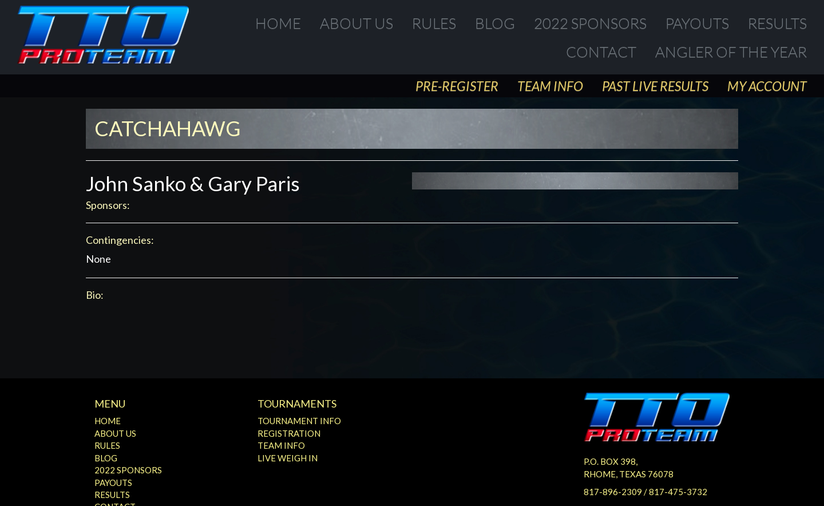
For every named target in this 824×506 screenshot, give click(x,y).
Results (777, 23)
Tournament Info (299, 421)
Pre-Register (456, 86)
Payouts (697, 23)
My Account (767, 86)
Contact (601, 51)
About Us (356, 23)
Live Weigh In (288, 458)
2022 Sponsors (590, 23)
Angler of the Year (731, 51)
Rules (434, 23)
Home (278, 23)
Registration (289, 433)
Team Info (550, 86)
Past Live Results (655, 86)
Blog (495, 23)
